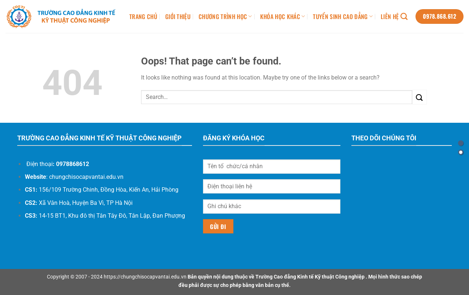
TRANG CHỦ (143, 16)
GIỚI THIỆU (178, 16)
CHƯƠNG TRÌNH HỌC (225, 16)
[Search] (403, 16)
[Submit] (419, 97)
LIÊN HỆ (390, 16)
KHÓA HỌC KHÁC (282, 16)
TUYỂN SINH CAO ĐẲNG (343, 16)
